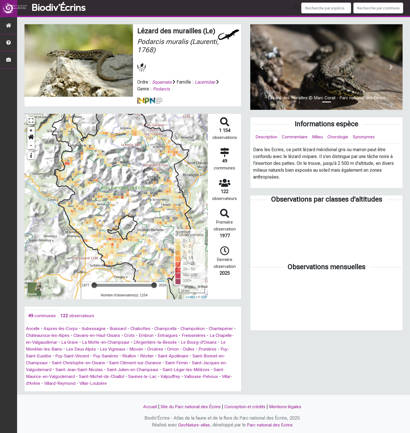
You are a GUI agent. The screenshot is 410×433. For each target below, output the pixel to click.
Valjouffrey (36, 383)
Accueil (146, 406)
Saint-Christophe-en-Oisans (138, 363)
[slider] (94, 285)
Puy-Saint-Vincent (122, 356)
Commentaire (296, 137)
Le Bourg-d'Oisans (47, 349)
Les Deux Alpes (133, 349)
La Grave (126, 342)
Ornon (229, 349)
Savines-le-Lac (215, 376)
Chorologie (342, 137)
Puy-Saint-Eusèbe (83, 356)
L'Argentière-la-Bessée (214, 342)
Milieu (320, 137)
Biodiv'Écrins (58, 8)
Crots (162, 335)
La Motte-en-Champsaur (163, 342)
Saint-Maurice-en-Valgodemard (111, 376)
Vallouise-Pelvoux (69, 383)
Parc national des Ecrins (270, 425)
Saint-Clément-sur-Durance (197, 363)
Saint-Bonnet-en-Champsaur (79, 363)
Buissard (121, 328)
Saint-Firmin (38, 370)
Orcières (211, 349)
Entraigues (200, 335)
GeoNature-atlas (193, 425)
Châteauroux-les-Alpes (78, 335)
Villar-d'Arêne (104, 383)
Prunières (51, 356)
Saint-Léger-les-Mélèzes (51, 376)
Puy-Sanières (157, 356)
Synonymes (369, 137)
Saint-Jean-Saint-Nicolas (146, 370)
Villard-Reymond (137, 383)
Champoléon (198, 328)
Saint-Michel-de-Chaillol (171, 376)
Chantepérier (39, 335)
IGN (204, 297)
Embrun (179, 335)
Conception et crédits (245, 406)
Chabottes (144, 328)
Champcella (170, 328)
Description (266, 137)
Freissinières (39, 342)
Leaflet (190, 297)
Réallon (181, 356)
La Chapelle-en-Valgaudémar (85, 342)
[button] (31, 138)
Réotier (200, 356)
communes (42, 316)
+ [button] (31, 130)
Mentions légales (288, 406)
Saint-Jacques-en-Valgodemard (85, 370)
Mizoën (191, 349)
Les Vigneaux (166, 349)
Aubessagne (96, 328)
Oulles (32, 356)
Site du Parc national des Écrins (189, 406)
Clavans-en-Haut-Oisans (129, 335)
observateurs (78, 316)
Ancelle (33, 328)
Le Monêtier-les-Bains (91, 349)
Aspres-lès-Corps (62, 328)
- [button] (31, 145)
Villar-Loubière (172, 383)
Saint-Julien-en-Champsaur (202, 370)
